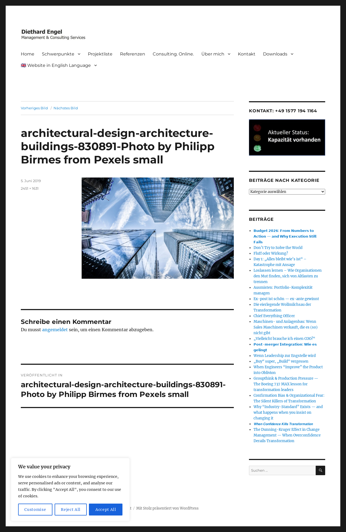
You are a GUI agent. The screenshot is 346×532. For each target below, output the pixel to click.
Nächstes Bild (66, 108)
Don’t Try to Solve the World (278, 247)
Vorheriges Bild (34, 108)
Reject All (71, 509)
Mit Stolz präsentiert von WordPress (167, 508)
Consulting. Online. (173, 54)
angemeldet (55, 329)
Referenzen (132, 54)
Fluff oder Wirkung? (271, 253)
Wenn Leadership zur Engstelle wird (285, 355)
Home (27, 54)
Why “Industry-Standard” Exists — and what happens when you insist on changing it (288, 413)
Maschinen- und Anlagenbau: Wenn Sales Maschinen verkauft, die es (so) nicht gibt (286, 327)
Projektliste (100, 54)
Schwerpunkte (58, 54)
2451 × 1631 (30, 188)
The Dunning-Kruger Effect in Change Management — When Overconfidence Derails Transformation (287, 435)
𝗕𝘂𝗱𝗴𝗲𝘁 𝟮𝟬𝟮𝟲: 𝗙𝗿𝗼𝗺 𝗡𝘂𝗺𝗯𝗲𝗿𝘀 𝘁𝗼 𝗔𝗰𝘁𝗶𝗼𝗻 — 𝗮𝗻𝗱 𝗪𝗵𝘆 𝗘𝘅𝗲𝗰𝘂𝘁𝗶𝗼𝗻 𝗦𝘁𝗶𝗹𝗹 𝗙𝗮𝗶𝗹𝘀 (285, 236)
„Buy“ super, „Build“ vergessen (281, 361)
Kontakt (246, 54)
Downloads (275, 54)
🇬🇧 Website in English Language (56, 65)
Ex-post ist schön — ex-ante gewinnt (286, 299)
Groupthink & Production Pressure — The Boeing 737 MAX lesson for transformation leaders (286, 384)
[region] (70, 489)
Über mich (212, 54)
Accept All (105, 509)
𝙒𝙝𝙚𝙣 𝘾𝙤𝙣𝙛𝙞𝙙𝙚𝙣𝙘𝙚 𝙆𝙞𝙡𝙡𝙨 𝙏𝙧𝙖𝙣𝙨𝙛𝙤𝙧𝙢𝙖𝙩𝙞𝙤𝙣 (283, 424)
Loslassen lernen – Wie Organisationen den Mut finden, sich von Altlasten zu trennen (288, 276)
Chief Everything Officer (274, 316)
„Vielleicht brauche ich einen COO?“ (284, 338)
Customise (35, 509)
